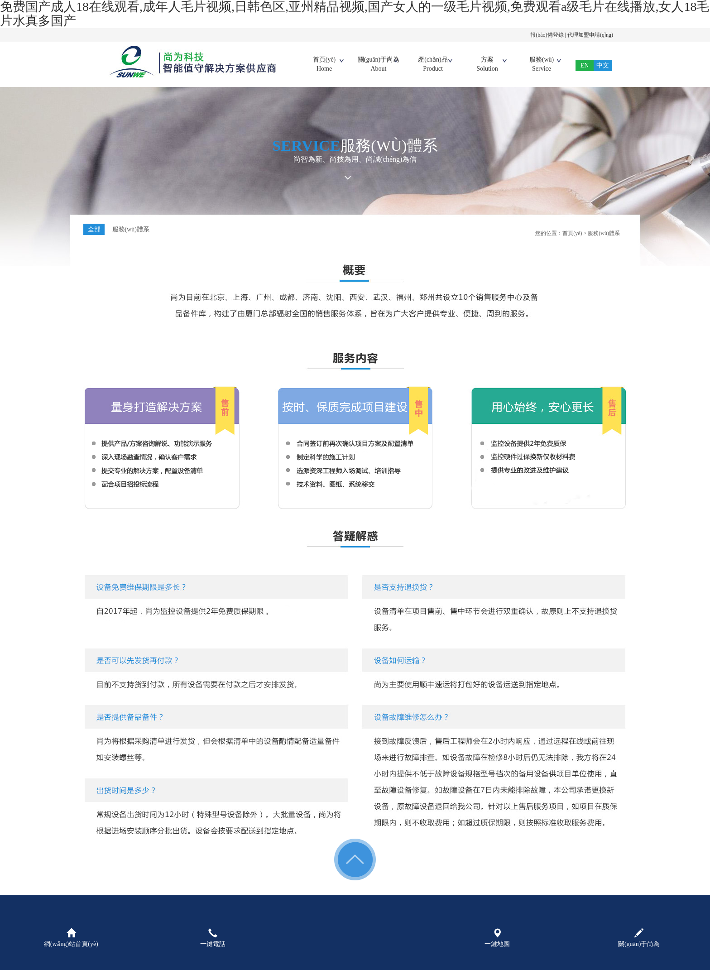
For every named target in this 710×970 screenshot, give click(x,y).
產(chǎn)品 (433, 64)
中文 (602, 65)
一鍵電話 (212, 937)
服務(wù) (541, 64)
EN (584, 65)
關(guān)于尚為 (378, 64)
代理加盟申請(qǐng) (590, 35)
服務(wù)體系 (131, 229)
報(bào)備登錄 (546, 35)
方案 (487, 64)
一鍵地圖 (497, 937)
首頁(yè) (324, 64)
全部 (94, 229)
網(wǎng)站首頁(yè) (71, 937)
